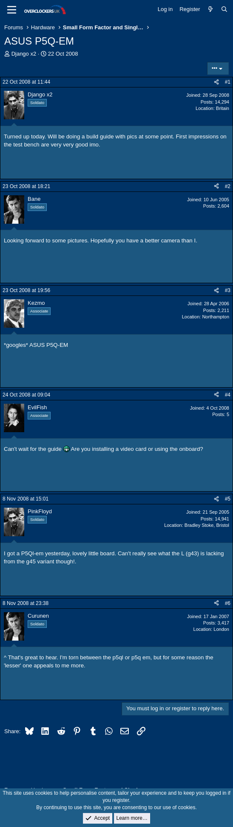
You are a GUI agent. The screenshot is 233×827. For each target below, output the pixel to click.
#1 (227, 82)
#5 (227, 499)
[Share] (216, 82)
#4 (227, 395)
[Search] (224, 9)
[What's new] (211, 9)
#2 (227, 186)
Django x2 (24, 54)
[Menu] (12, 9)
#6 (227, 603)
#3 (227, 290)
